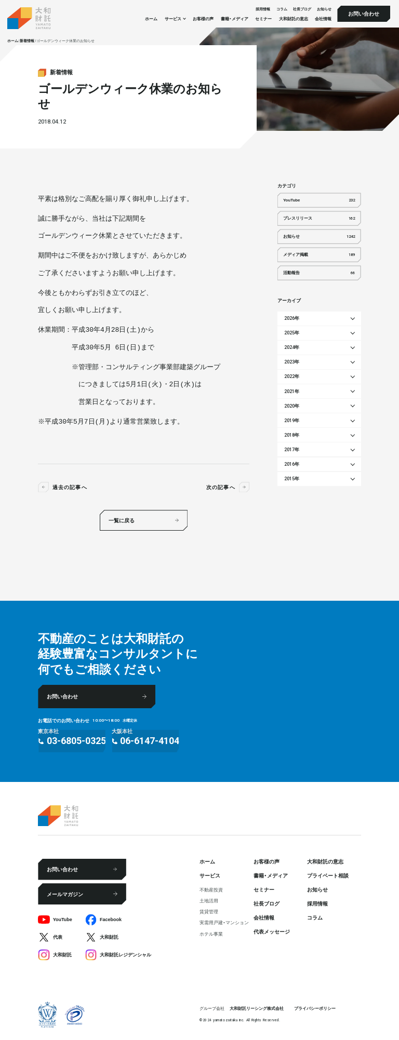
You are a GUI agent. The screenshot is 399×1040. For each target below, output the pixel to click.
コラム (281, 8)
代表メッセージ (272, 931)
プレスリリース (319, 218)
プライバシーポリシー (315, 1008)
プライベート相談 (328, 875)
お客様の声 (203, 19)
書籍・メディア (234, 19)
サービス (210, 875)
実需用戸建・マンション (224, 922)
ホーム (151, 19)
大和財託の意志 (293, 19)
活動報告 (319, 273)
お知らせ (324, 8)
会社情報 (323, 19)
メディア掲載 (319, 255)
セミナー (263, 19)
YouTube (319, 200)
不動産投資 (211, 889)
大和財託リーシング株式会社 (257, 1008)
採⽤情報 (263, 8)
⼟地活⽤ (209, 900)
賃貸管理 (209, 911)
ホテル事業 (211, 933)
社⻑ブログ (302, 8)
